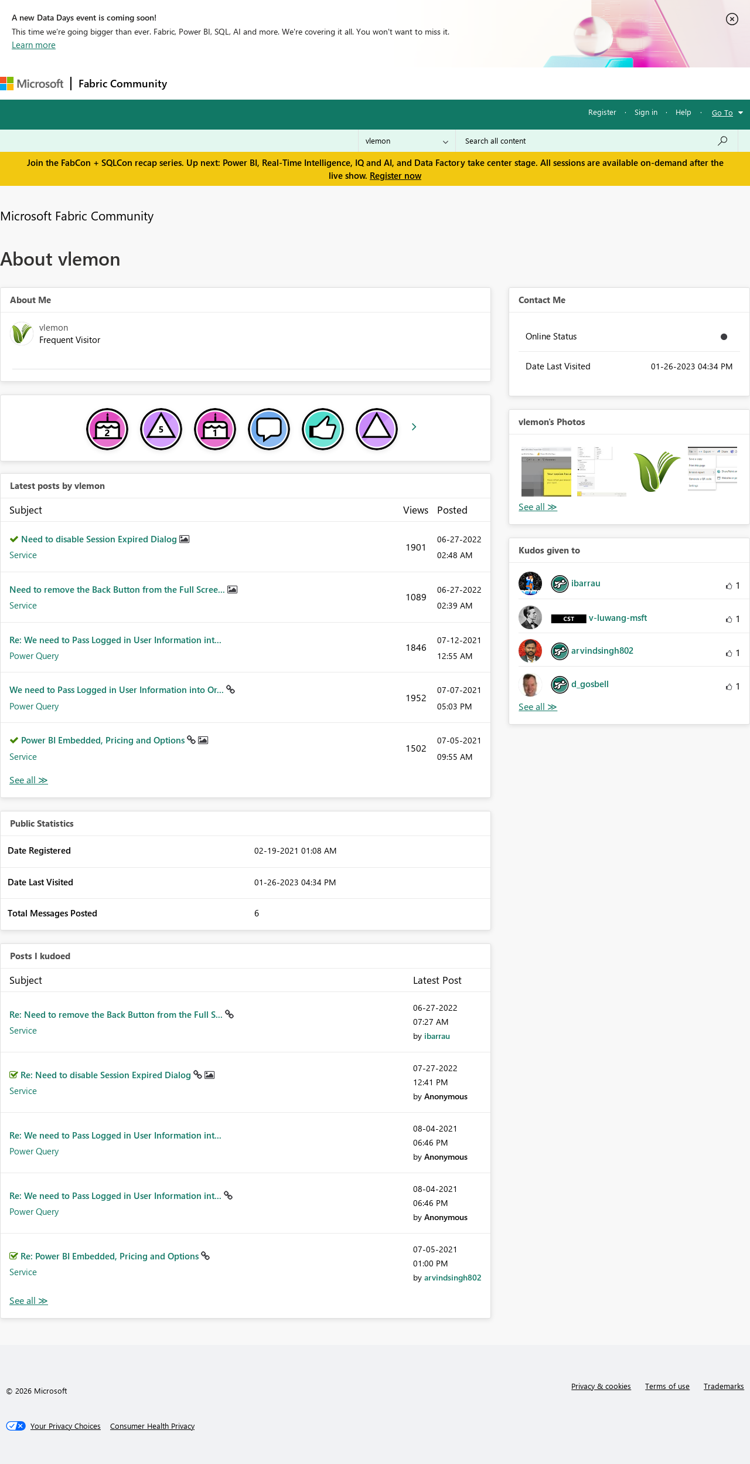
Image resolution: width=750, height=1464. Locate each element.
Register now (395, 175)
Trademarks (724, 1386)
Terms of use (667, 1386)
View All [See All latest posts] (28, 780)
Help (683, 112)
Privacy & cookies (601, 1386)
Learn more (34, 44)
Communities (345, 83)
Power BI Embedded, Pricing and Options (104, 740)
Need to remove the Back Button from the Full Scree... (118, 589)
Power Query (34, 655)
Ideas (293, 83)
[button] (546, 471)
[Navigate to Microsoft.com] (31, 83)
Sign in (646, 112)
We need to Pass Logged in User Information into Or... (117, 689)
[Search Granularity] (407, 141)
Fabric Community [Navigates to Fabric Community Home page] (123, 83)
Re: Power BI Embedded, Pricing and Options (111, 1256)
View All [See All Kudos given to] (538, 707)
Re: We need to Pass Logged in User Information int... (115, 640)
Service (23, 555)
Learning (443, 83)
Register (602, 112)
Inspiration (245, 83)
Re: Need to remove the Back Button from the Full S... (117, 1014)
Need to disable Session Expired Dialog (100, 539)
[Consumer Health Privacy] (152, 1425)
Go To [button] (722, 112)
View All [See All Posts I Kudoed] (28, 1300)
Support (492, 83)
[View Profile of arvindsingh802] (453, 1277)
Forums (193, 83)
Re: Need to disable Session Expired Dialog (107, 1075)
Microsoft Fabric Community (77, 215)
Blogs (397, 83)
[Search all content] (596, 141)
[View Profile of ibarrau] (437, 1035)
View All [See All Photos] (538, 507)
